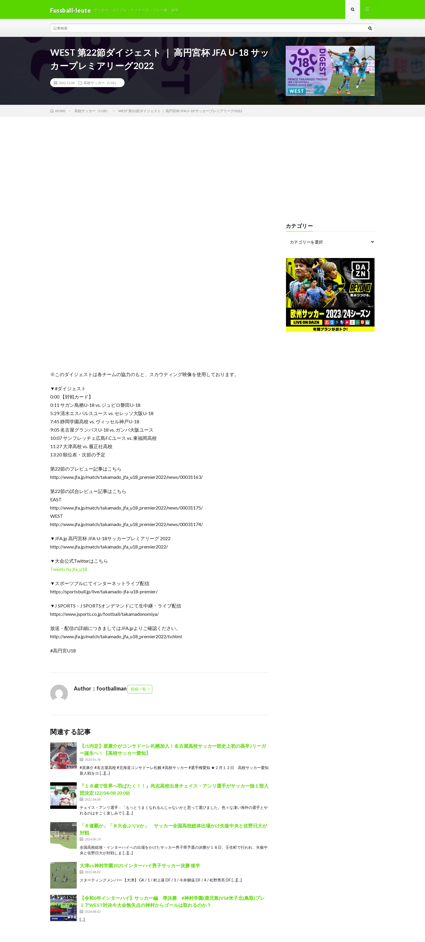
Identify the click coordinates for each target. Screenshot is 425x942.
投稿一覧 (138, 690)
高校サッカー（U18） (101, 84)
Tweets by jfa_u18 (68, 571)
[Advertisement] (212, 163)
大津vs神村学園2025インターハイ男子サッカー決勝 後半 (140, 867)
